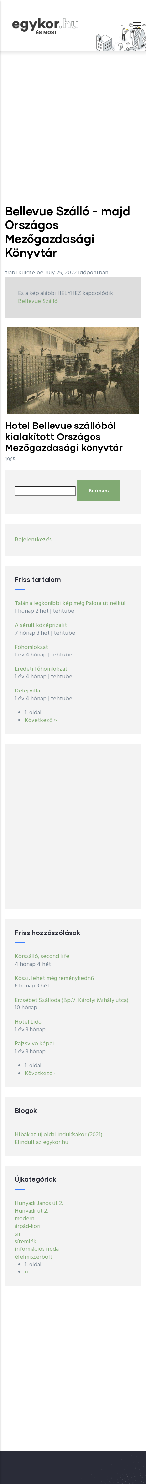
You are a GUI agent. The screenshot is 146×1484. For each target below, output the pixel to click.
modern (24, 1219)
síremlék (25, 1242)
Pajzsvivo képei (34, 1044)
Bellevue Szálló (38, 301)
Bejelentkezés (33, 540)
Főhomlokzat (31, 647)
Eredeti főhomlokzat (41, 669)
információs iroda (37, 1249)
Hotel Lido (28, 1022)
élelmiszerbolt (33, 1257)
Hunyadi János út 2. (39, 1203)
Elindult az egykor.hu (41, 1142)
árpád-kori (28, 1226)
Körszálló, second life (42, 956)
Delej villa (27, 691)
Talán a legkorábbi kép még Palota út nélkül (70, 603)
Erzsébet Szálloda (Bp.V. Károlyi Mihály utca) (71, 1000)
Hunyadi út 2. (31, 1211)
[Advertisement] (73, 128)
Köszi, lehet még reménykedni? (55, 978)
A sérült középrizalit (41, 625)
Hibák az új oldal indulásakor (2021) (58, 1135)
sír (18, 1234)
